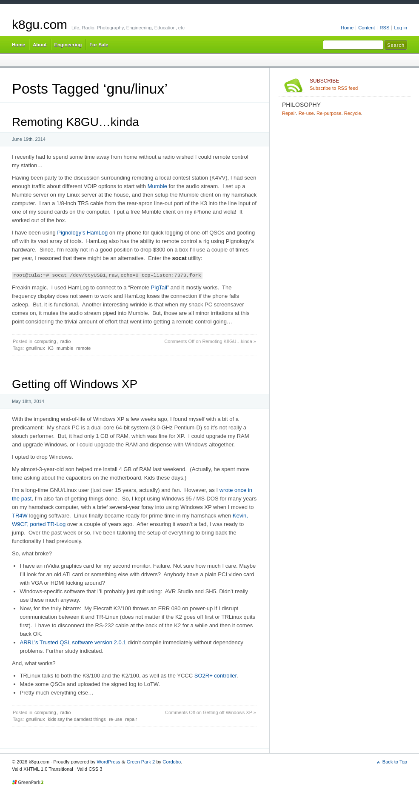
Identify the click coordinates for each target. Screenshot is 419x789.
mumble (65, 348)
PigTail (159, 287)
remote (83, 348)
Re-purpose (329, 113)
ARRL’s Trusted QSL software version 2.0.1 (73, 642)
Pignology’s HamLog (82, 232)
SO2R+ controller (215, 675)
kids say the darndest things (76, 719)
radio (65, 341)
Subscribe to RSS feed (358, 84)
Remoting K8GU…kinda (75, 122)
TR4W (20, 515)
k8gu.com (39, 24)
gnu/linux (35, 348)
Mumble (157, 186)
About (39, 44)
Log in (400, 27)
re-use (115, 719)
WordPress (108, 761)
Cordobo (171, 761)
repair (131, 719)
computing (45, 341)
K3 (50, 348)
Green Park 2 (141, 761)
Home (347, 27)
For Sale (98, 44)
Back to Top (394, 761)
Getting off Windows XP (74, 384)
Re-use (306, 113)
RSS (384, 27)
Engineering (68, 44)
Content (366, 27)
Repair (289, 113)
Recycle (352, 113)
